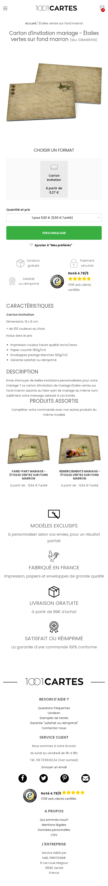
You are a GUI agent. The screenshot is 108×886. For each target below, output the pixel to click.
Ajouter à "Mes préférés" (51, 245)
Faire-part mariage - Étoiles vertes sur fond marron (28, 475)
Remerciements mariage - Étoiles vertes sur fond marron (79, 475)
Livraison (54, 713)
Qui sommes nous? (54, 820)
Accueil (30, 23)
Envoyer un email (54, 767)
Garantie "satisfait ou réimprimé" (54, 723)
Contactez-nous (54, 728)
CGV (54, 835)
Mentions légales (54, 825)
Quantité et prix (18, 210)
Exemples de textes (54, 718)
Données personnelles (54, 830)
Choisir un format (54, 150)
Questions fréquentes (54, 708)
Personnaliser (54, 233)
